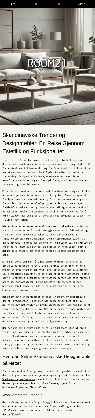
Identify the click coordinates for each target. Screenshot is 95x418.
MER (59, 4)
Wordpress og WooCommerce (18, 379)
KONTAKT (81, 4)
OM (36, 4)
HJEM (13, 4)
